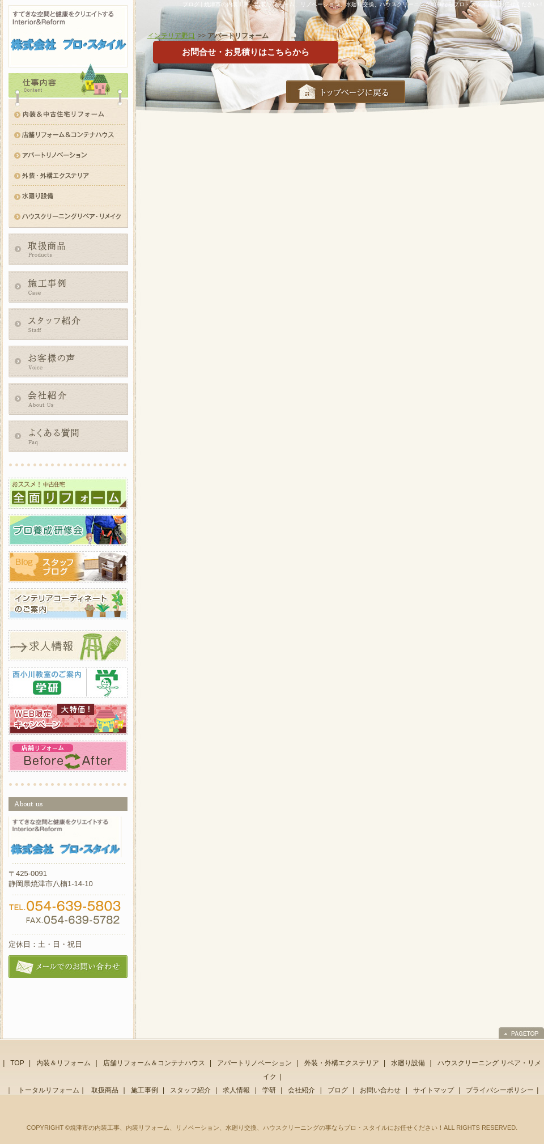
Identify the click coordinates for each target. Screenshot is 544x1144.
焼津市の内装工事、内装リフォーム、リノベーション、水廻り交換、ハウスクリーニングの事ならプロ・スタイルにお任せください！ (257, 1127)
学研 (269, 1090)
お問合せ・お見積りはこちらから (245, 52)
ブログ (338, 1090)
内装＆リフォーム (63, 1063)
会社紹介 (301, 1090)
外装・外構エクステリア (341, 1063)
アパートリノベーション (254, 1063)
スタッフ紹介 (190, 1090)
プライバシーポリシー (500, 1090)
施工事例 (144, 1090)
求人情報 (236, 1090)
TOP (17, 1063)
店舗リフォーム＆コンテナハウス (154, 1063)
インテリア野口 (171, 36)
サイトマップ (433, 1090)
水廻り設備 (408, 1063)
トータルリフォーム (48, 1090)
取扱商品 (104, 1090)
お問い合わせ (380, 1090)
